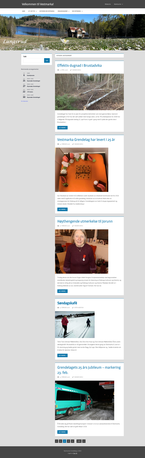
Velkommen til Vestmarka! (38, 4)
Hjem (23, 11)
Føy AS (75, 453)
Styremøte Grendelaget (33, 81)
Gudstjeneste (30, 75)
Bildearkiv (108, 4)
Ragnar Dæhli (76, 70)
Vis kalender (24, 101)
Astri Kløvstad (79, 307)
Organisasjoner (63, 11)
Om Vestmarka (77, 11)
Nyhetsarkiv (118, 4)
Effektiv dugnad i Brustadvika (79, 65)
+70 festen (30, 92)
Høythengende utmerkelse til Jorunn (85, 221)
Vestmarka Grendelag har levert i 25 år (86, 139)
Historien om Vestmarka (46, 11)
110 (79, 441)
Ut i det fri (32, 11)
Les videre (62, 127)
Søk (25, 56)
